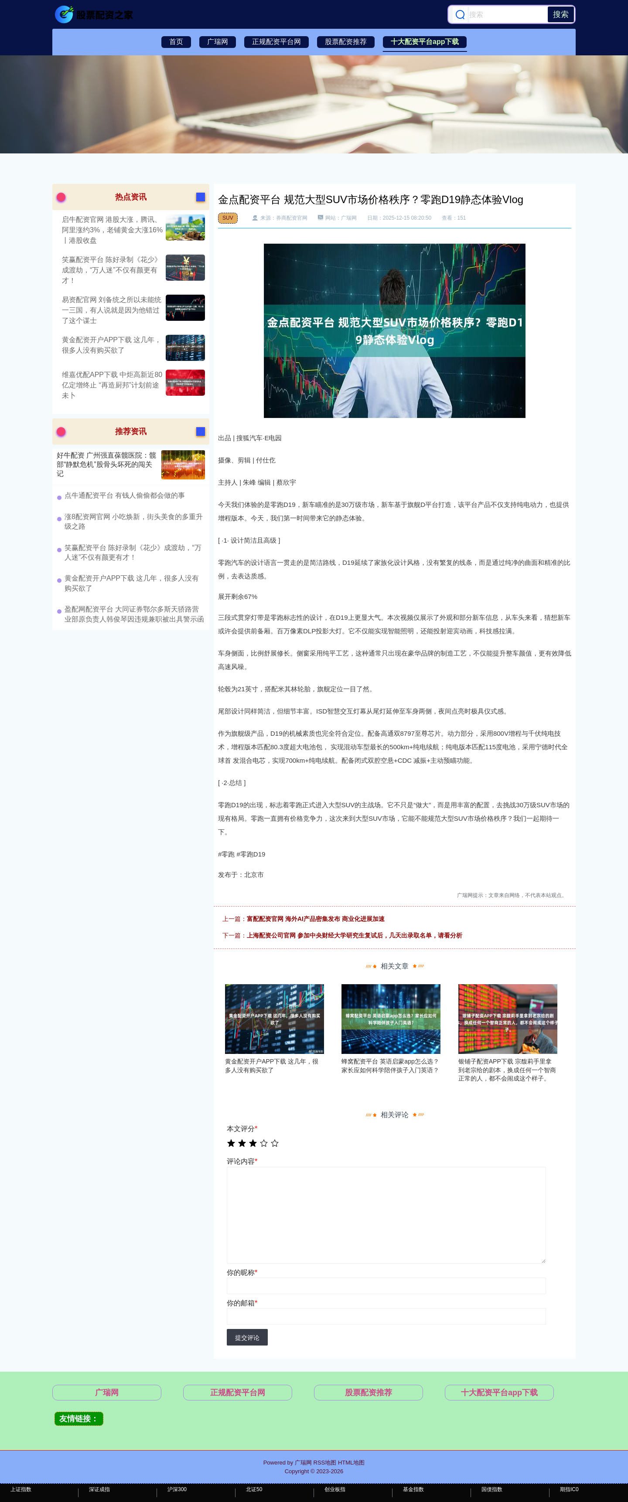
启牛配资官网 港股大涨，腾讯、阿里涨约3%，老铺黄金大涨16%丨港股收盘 (112, 230)
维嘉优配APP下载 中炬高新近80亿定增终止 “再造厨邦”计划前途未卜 (112, 385)
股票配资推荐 (346, 41)
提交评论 (247, 1337)
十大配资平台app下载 (425, 41)
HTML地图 (351, 1462)
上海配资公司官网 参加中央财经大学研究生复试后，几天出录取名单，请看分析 (354, 935)
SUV (227, 218)
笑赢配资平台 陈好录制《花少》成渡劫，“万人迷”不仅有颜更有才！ (111, 270)
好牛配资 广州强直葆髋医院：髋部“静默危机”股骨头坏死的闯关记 (106, 464)
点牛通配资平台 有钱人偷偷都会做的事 (125, 495)
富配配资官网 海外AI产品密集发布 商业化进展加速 (316, 918)
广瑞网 (217, 41)
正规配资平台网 (276, 41)
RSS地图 (325, 1462)
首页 (176, 41)
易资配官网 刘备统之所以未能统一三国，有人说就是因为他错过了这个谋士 (111, 310)
